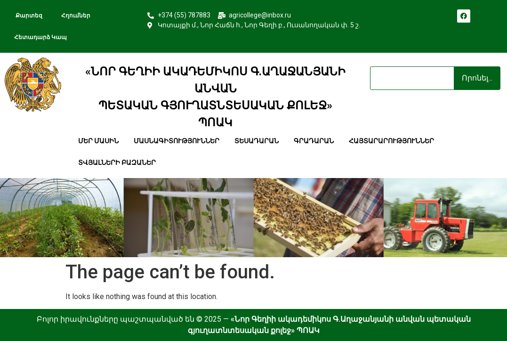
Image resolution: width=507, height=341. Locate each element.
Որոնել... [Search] (477, 77)
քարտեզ (28, 15)
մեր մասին (98, 141)
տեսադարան (256, 141)
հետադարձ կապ (44, 37)
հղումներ (75, 15)
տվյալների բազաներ (117, 162)
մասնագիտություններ (176, 141)
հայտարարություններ (391, 141)
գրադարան (314, 141)
